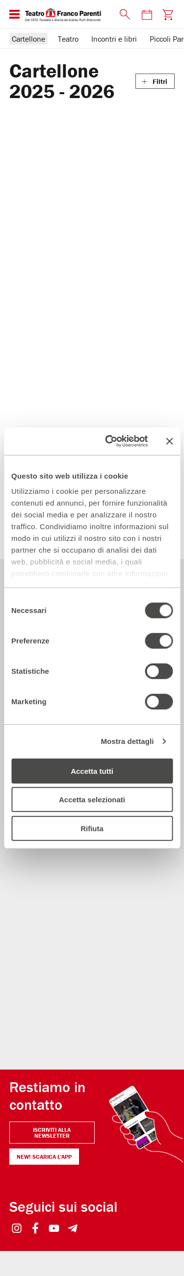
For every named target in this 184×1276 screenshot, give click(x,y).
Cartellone (28, 39)
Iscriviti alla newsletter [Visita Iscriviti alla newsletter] (52, 1116)
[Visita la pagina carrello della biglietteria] (167, 14)
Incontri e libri (114, 39)
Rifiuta (92, 828)
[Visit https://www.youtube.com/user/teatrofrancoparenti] (54, 1213)
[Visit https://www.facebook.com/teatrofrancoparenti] (35, 1213)
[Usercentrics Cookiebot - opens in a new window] (110, 441)
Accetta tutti (92, 770)
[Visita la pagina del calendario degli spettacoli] (146, 14)
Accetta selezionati (92, 799)
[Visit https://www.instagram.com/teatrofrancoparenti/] (17, 1213)
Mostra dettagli (127, 741)
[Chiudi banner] (169, 441)
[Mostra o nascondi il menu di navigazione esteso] (14, 14)
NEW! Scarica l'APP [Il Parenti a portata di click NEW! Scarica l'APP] (44, 1140)
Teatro (68, 39)
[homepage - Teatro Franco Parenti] (69, 14)
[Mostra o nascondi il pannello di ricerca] (125, 14)
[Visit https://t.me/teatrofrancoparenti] (72, 1213)
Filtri (160, 81)
